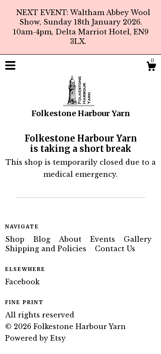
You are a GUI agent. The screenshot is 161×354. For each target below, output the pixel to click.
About (71, 239)
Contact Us (115, 248)
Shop (16, 239)
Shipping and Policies (46, 248)
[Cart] (151, 67)
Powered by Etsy (35, 338)
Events (103, 239)
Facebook (22, 281)
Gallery (138, 239)
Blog (42, 239)
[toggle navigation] (10, 65)
